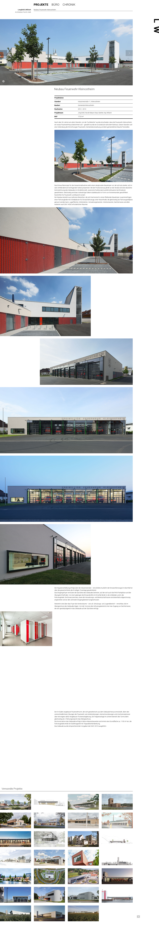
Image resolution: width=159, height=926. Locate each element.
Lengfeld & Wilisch (24, 10)
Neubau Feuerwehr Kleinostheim (74, 89)
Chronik (69, 4)
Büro (55, 4)
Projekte (41, 4)
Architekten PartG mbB (23, 12)
